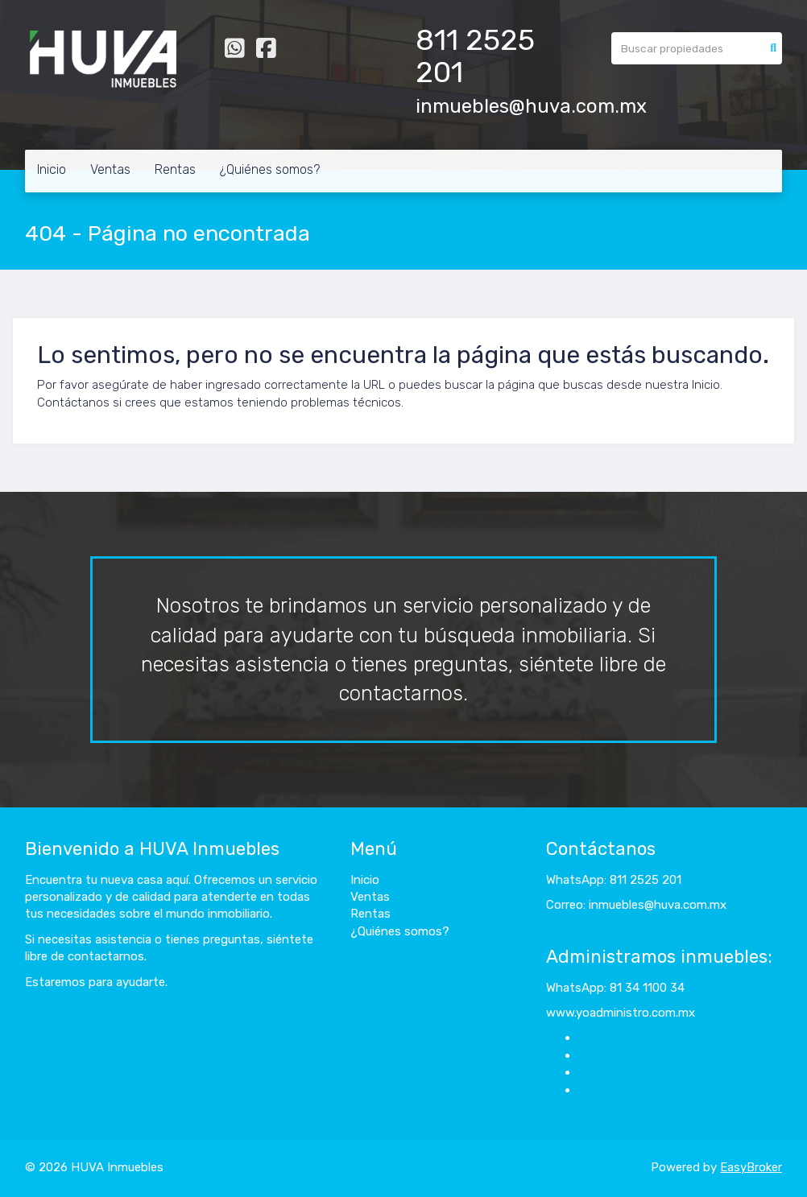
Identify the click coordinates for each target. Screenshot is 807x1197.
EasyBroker (751, 1167)
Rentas (175, 169)
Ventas (110, 169)
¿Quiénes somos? (270, 169)
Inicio (51, 169)
